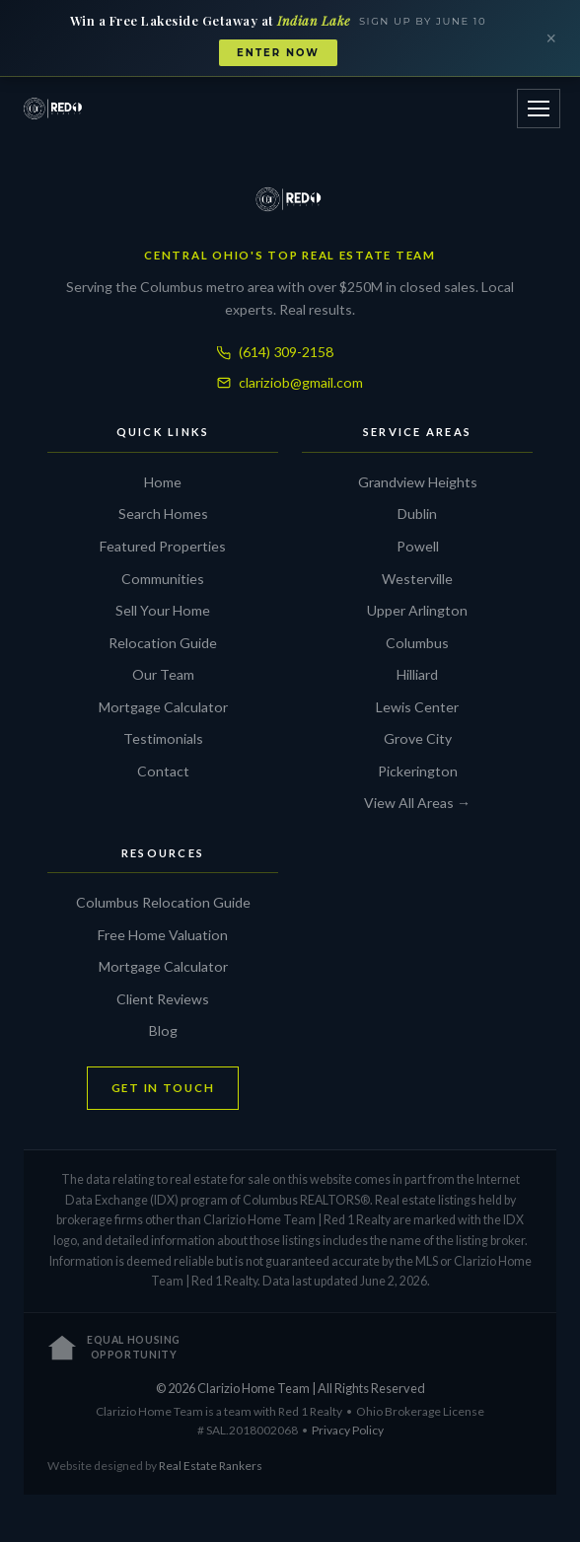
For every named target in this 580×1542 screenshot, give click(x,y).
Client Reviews (162, 999)
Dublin (417, 513)
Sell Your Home (162, 610)
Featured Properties (163, 546)
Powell (418, 546)
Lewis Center (417, 706)
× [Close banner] (550, 38)
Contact (163, 771)
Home (162, 482)
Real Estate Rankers (210, 1465)
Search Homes (163, 513)
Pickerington (418, 771)
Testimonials (163, 738)
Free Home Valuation (163, 934)
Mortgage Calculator (163, 706)
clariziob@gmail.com (290, 382)
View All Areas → (417, 802)
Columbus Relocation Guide (163, 902)
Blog (163, 1030)
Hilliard (417, 674)
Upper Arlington (417, 610)
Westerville (417, 578)
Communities (162, 578)
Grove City (418, 738)
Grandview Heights (417, 482)
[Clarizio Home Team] (54, 108)
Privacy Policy (348, 1430)
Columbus (417, 642)
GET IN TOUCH (163, 1087)
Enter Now (278, 52)
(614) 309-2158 (275, 351)
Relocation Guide (163, 642)
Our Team (163, 674)
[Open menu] (538, 108)
